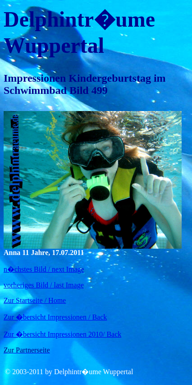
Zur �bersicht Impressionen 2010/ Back (62, 334)
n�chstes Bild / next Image (44, 269)
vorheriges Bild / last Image (44, 285)
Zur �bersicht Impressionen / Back (55, 317)
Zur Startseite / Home (35, 300)
